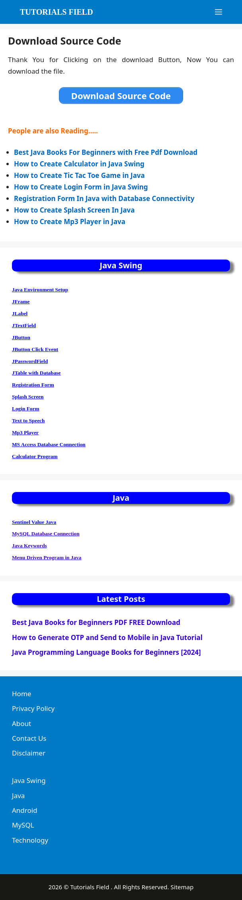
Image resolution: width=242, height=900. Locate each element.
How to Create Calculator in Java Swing (79, 163)
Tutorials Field (56, 12)
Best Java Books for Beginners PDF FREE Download (96, 622)
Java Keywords (29, 546)
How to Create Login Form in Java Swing (81, 186)
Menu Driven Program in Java (46, 557)
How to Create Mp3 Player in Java (70, 221)
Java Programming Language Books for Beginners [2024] (106, 652)
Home (21, 693)
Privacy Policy (33, 708)
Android (24, 810)
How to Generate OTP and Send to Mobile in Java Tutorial (107, 637)
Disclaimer (28, 752)
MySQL (23, 825)
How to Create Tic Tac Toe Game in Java (80, 175)
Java (18, 795)
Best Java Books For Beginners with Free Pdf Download (106, 152)
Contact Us (29, 738)
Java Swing (29, 780)
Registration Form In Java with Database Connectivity (104, 198)
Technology (30, 840)
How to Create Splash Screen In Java (74, 210)
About (21, 723)
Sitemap (182, 887)
